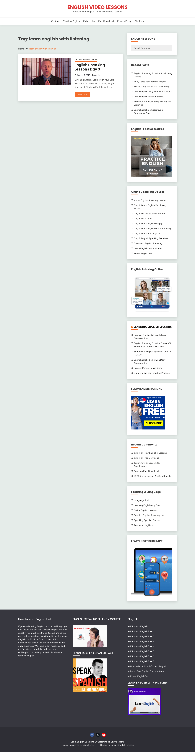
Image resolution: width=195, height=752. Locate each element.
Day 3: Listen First (143, 218)
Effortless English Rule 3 (142, 641)
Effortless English (71, 21)
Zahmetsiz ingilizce (143, 525)
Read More (82, 94)
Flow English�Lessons (155, 452)
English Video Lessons (97, 7)
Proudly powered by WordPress (78, 745)
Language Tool (141, 500)
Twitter (98, 735)
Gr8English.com (26, 652)
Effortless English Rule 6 (142, 656)
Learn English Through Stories (149, 96)
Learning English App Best (147, 505)
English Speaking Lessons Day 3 (90, 67)
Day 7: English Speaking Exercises (151, 238)
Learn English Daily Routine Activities (153, 91)
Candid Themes (125, 745)
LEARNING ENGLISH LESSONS (153, 327)
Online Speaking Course (86, 59)
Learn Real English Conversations (147, 671)
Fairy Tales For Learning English (150, 81)
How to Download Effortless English (148, 666)
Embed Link (89, 21)
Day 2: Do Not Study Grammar (149, 213)
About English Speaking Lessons (150, 200)
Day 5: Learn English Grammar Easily (152, 228)
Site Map (139, 21)
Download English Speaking (148, 243)
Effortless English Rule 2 (142, 636)
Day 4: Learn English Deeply (148, 223)
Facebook (92, 735)
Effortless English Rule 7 (142, 661)
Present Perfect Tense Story (148, 368)
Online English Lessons (145, 510)
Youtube (104, 735)
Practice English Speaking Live (149, 515)
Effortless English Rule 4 (142, 646)
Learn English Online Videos (148, 248)
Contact (55, 21)
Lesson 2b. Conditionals (159, 476)
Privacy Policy (124, 21)
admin (97, 75)
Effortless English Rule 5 (142, 651)
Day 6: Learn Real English (147, 233)
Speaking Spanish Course (147, 520)
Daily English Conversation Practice (152, 373)
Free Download (106, 21)
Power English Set (143, 253)
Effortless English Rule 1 (142, 631)
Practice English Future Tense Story (151, 86)
